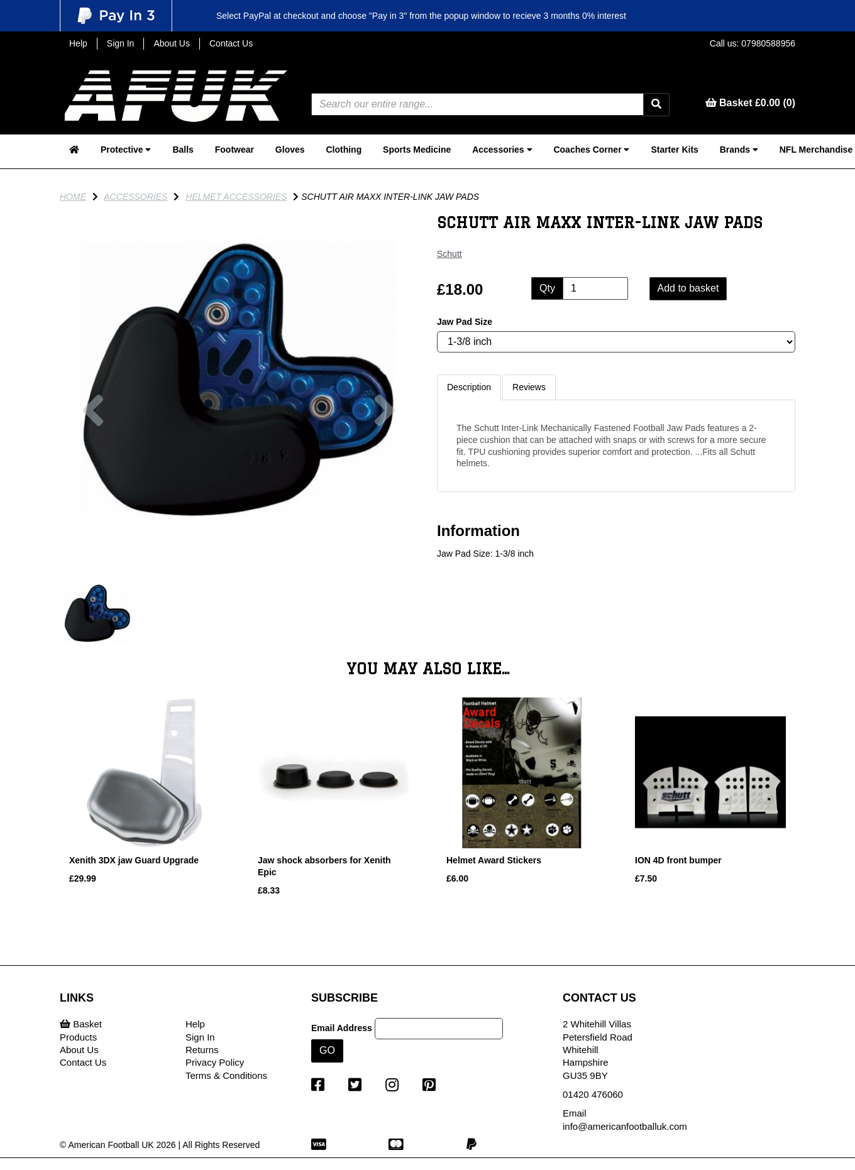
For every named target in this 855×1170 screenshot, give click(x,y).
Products (78, 1037)
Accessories (502, 150)
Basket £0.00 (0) (750, 102)
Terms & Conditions (226, 1075)
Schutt (449, 254)
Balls (182, 150)
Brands (739, 150)
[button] (93, 474)
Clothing (343, 150)
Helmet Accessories (236, 197)
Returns (202, 1049)
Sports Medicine (417, 150)
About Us (171, 43)
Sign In (121, 43)
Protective (126, 150)
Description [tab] (469, 387)
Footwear (234, 150)
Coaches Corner (591, 150)
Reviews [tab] (529, 387)
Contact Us (231, 43)
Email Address (341, 1028)
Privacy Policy (214, 1062)
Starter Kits (674, 150)
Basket (81, 1024)
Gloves (290, 150)
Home (73, 197)
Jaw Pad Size (464, 322)
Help (78, 43)
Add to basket (688, 288)
